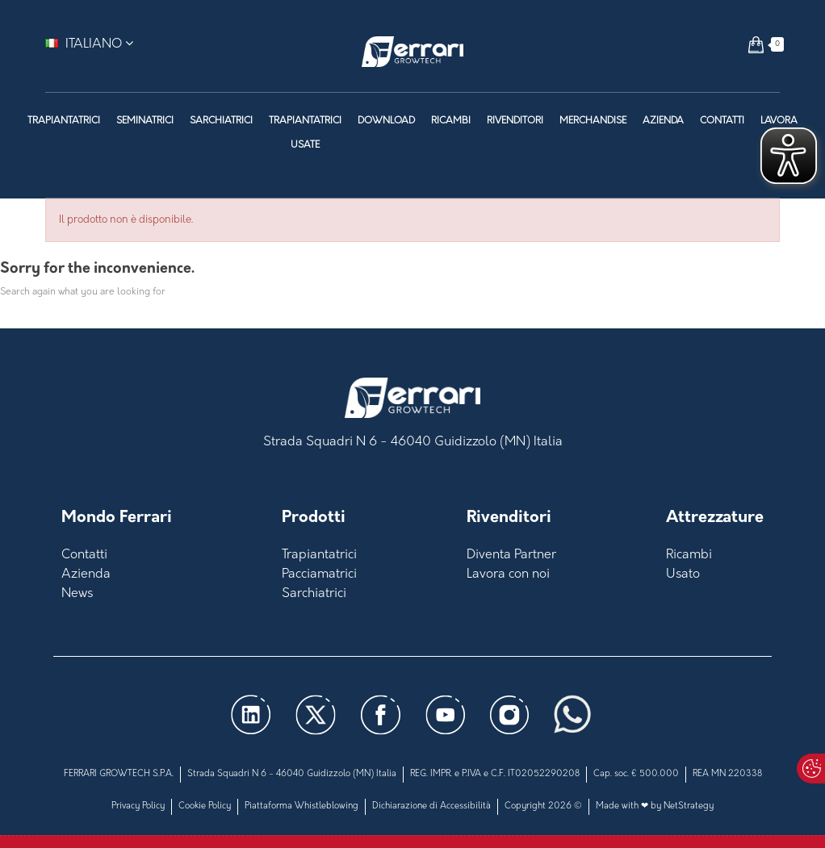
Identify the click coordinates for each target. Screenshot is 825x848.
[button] (756, 44)
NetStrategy (689, 806)
